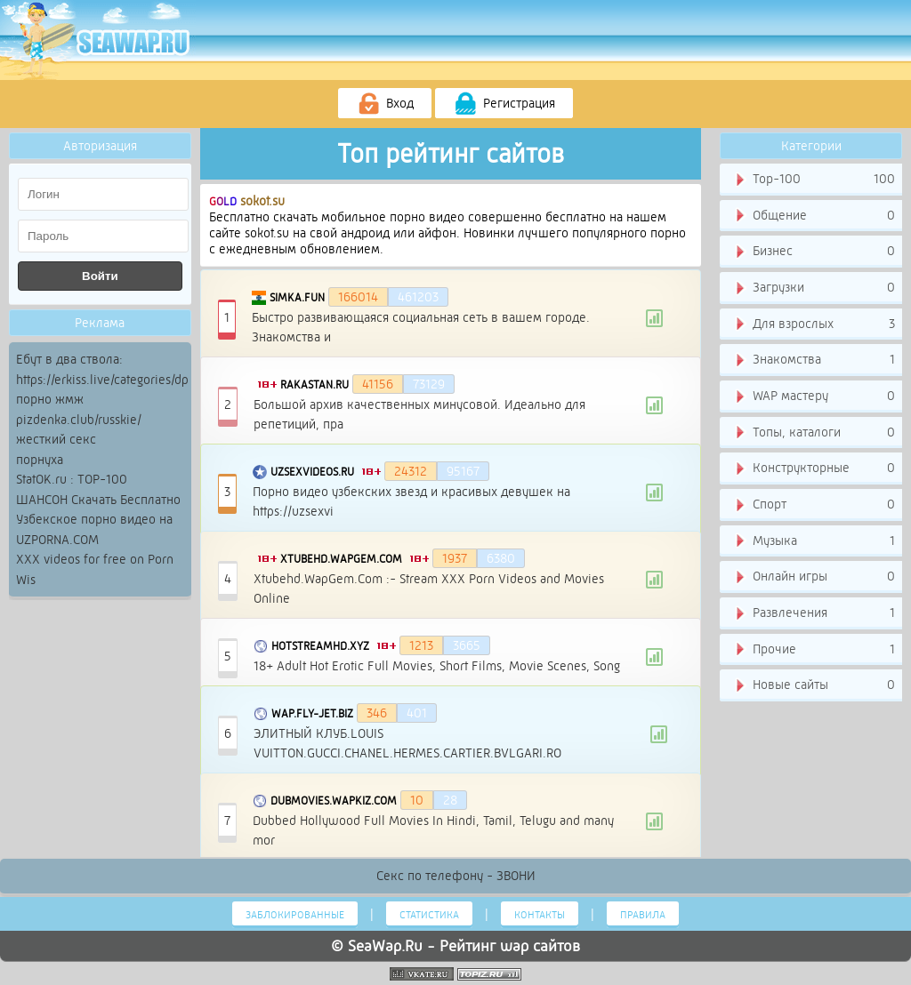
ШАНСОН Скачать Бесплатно (98, 500)
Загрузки (814, 288)
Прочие (814, 650)
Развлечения (814, 613)
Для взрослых (814, 324)
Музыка (814, 541)
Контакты (539, 915)
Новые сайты (814, 685)
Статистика (429, 915)
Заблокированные (295, 915)
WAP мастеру (814, 396)
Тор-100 (814, 179)
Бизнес (814, 251)
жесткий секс (56, 439)
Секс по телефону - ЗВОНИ (456, 876)
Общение (814, 216)
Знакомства (814, 360)
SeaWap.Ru (385, 946)
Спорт (814, 505)
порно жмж (50, 399)
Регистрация (504, 104)
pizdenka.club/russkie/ (78, 420)
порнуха (39, 460)
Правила (642, 915)
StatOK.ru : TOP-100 (71, 479)
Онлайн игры (814, 577)
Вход (385, 104)
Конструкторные (814, 468)
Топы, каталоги (814, 433)
